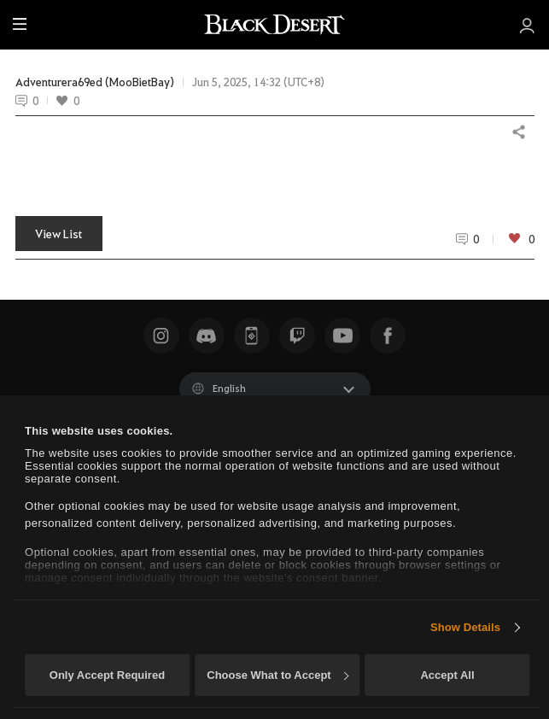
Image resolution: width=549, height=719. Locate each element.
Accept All (447, 675)
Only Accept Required (107, 675)
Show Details (465, 627)
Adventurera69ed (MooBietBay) (94, 82)
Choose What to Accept (277, 675)
